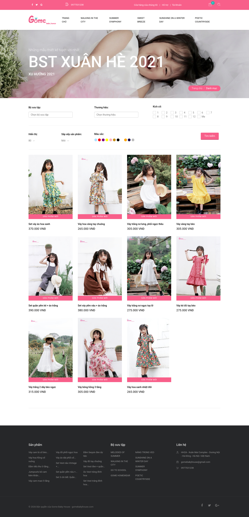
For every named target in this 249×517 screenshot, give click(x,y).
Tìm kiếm (209, 135)
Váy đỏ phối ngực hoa (66, 452)
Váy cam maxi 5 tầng (39, 481)
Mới (63, 140)
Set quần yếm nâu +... (66, 472)
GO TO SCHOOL (118, 470)
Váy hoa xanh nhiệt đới (139, 387)
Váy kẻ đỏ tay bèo (185, 305)
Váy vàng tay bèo (185, 224)
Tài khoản (177, 5)
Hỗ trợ (165, 5)
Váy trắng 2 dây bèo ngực (42, 387)
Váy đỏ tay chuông (92, 461)
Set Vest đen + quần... (94, 466)
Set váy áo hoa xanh (39, 224)
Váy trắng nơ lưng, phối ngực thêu (145, 224)
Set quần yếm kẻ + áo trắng (43, 305)
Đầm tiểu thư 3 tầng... (39, 466)
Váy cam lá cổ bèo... (39, 452)
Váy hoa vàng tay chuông (91, 224)
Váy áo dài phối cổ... (66, 457)
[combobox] (51, 115)
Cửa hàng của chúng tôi (146, 5)
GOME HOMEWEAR (120, 475)
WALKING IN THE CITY (89, 20)
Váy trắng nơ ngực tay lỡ (140, 305)
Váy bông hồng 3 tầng (89, 387)
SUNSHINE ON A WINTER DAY (172, 20)
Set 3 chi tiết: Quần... (66, 477)
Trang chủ (197, 88)
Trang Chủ (65, 20)
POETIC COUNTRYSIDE (202, 20)
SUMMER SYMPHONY (115, 20)
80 (30, 140)
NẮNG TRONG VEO (144, 452)
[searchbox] (50, 114)
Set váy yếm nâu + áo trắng (92, 305)
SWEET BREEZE (141, 20)
